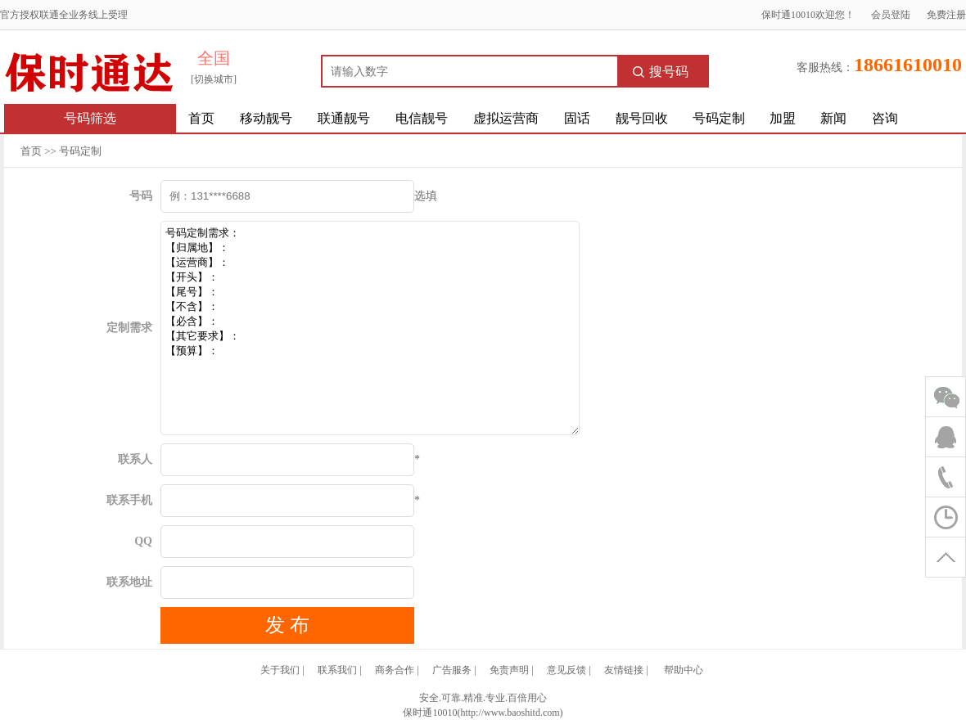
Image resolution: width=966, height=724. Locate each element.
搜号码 (660, 72)
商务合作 (394, 670)
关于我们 (280, 670)
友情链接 (623, 670)
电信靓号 (421, 118)
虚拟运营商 (506, 118)
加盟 (783, 118)
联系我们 (337, 670)
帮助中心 (683, 670)
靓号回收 (642, 118)
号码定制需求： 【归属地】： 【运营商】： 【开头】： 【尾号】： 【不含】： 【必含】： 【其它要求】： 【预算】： (370, 328)
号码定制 (719, 118)
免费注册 (946, 14)
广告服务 (452, 670)
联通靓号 (344, 118)
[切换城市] (214, 79)
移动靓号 (266, 118)
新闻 (833, 118)
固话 (577, 118)
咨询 (885, 118)
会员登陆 (890, 14)
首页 (201, 118)
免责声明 (509, 670)
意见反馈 (566, 670)
